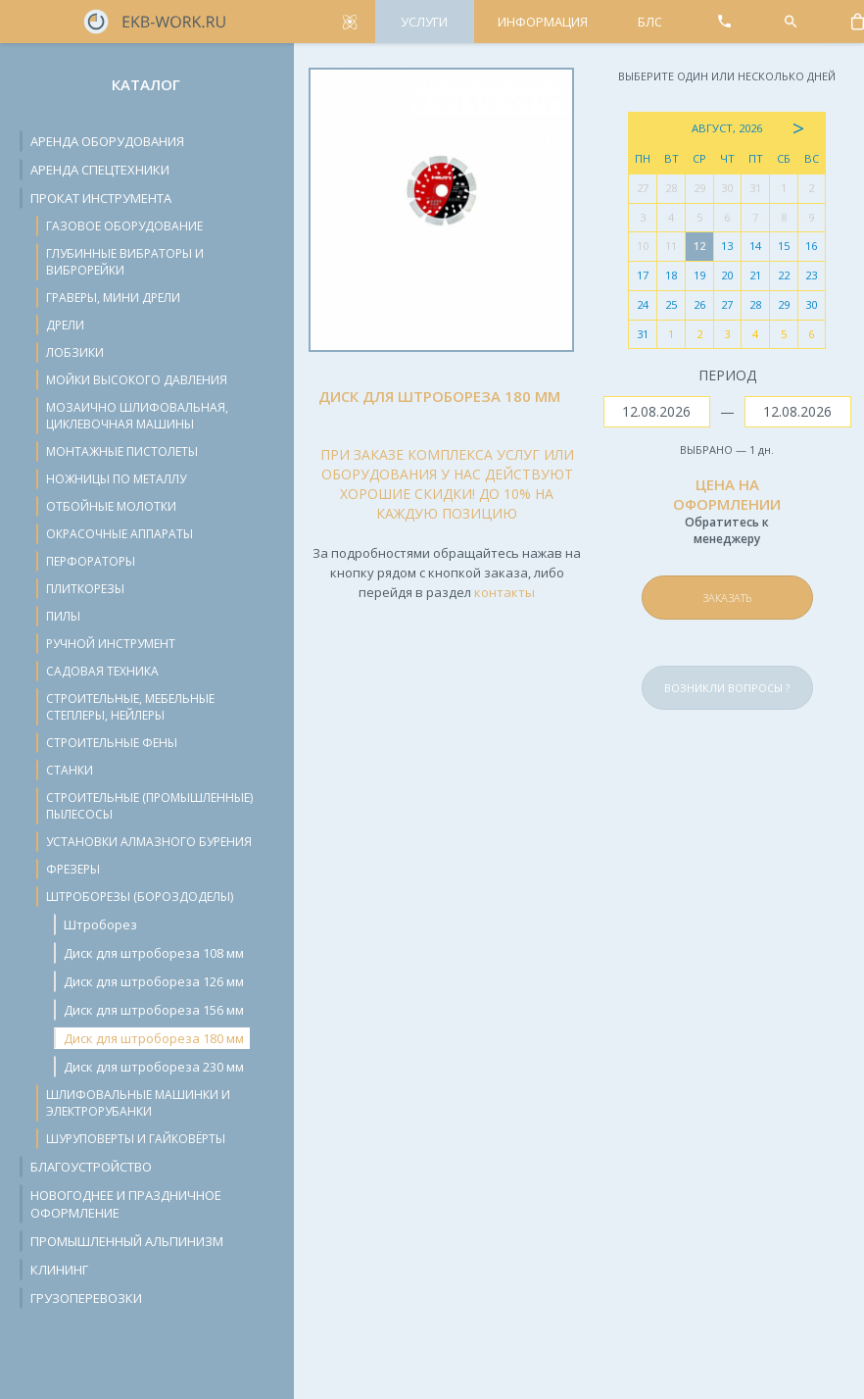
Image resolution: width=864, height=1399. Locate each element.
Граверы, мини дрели (113, 297)
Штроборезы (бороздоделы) (139, 896)
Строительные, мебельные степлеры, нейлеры (130, 707)
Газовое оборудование (124, 226)
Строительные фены (111, 742)
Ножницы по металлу (116, 479)
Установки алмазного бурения (149, 841)
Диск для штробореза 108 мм (154, 953)
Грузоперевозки (86, 1298)
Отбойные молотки (111, 506)
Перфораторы (90, 561)
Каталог (146, 84)
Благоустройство (91, 1166)
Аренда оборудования (107, 141)
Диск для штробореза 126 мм (154, 981)
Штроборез (100, 924)
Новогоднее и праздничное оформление (125, 1204)
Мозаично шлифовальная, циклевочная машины (137, 415)
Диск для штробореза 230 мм (154, 1066)
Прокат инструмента (100, 198)
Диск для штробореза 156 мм (154, 1010)
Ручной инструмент (110, 643)
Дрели (65, 325)
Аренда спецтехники (99, 169)
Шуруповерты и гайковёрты (135, 1138)
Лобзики (75, 352)
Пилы (63, 616)
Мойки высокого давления (136, 380)
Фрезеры (73, 869)
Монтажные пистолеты (122, 451)
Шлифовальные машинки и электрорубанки (138, 1103)
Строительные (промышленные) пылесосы (149, 806)
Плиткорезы (85, 588)
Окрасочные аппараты (119, 533)
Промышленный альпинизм (126, 1241)
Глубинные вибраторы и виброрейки (125, 261)
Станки (69, 770)
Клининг (59, 1269)
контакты (504, 592)
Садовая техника (102, 671)
